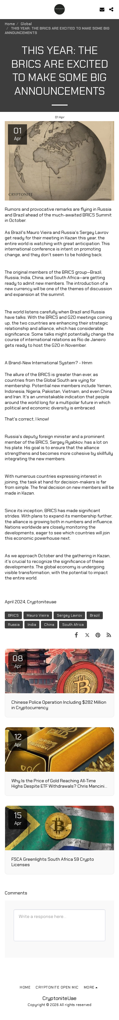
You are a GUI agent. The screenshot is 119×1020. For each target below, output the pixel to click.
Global (26, 24)
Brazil (95, 615)
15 (17, 818)
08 (17, 661)
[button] (7, 9)
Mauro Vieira (38, 615)
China (49, 624)
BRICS (13, 615)
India (32, 624)
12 (17, 739)
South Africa (73, 624)
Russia (14, 624)
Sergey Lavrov (69, 615)
